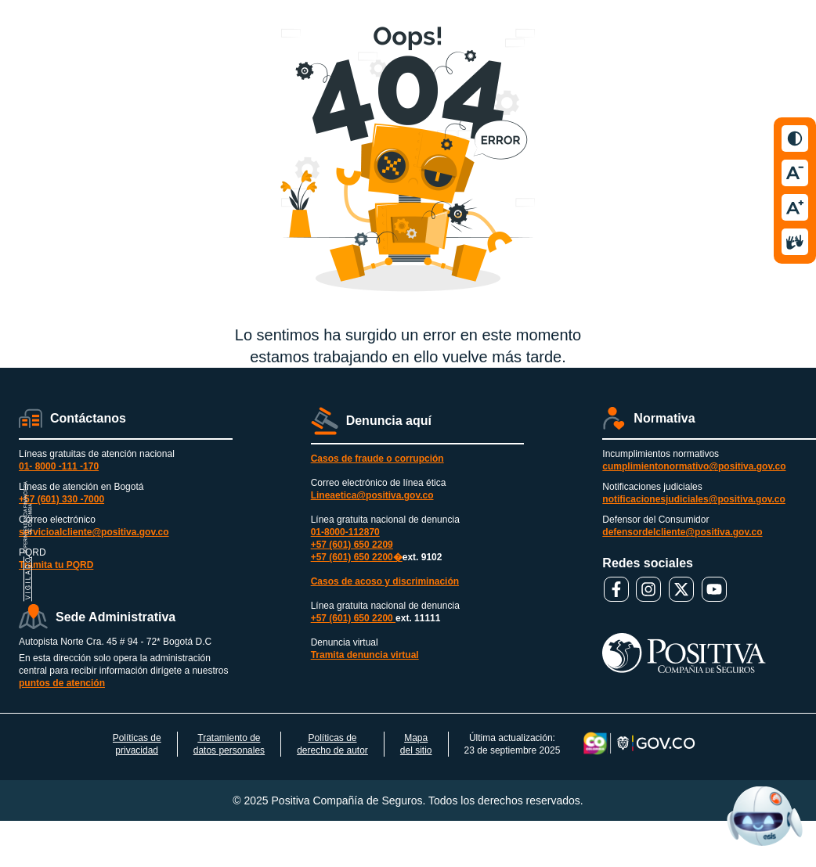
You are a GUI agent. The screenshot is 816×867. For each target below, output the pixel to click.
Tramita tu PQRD (56, 564)
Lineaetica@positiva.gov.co (372, 495)
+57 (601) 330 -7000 (61, 499)
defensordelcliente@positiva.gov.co (682, 532)
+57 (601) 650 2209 (352, 544)
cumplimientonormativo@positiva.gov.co (693, 466)
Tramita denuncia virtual (365, 654)
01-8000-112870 (345, 532)
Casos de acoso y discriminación (385, 581)
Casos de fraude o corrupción (377, 458)
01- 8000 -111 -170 (59, 466)
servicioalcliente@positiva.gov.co (94, 532)
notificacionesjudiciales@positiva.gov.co (693, 499)
